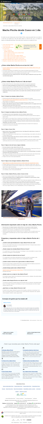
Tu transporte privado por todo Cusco (31, 350)
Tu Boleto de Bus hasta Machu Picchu (31, 360)
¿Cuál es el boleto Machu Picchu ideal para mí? (33, 333)
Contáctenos (35, 398)
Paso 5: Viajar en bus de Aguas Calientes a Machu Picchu (15, 56)
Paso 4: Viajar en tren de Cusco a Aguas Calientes (13, 55)
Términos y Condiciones (20, 398)
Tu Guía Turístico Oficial (7, 371)
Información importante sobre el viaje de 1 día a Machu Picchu (14, 59)
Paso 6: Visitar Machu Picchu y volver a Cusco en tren (14, 58)
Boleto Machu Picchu (21, 8)
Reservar (39, 1)
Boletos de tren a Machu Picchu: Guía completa (8, 333)
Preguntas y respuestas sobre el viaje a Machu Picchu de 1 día (14, 60)
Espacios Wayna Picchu (27, 386)
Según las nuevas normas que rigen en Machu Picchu (13, 269)
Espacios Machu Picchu (18, 386)
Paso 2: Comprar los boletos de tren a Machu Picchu (14, 52)
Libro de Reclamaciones (28, 398)
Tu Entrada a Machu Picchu (7, 350)
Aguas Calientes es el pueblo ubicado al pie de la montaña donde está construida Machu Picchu (21, 162)
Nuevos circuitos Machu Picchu (8, 386)
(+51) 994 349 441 (37, 403)
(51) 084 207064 (9, 403)
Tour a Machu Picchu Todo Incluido (30, 371)
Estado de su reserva (23, 391)
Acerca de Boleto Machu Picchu (10, 398)
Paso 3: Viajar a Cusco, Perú (9, 54)
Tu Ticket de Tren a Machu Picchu (9, 360)
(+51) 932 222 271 (22, 403)
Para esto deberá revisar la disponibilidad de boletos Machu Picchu (15, 99)
